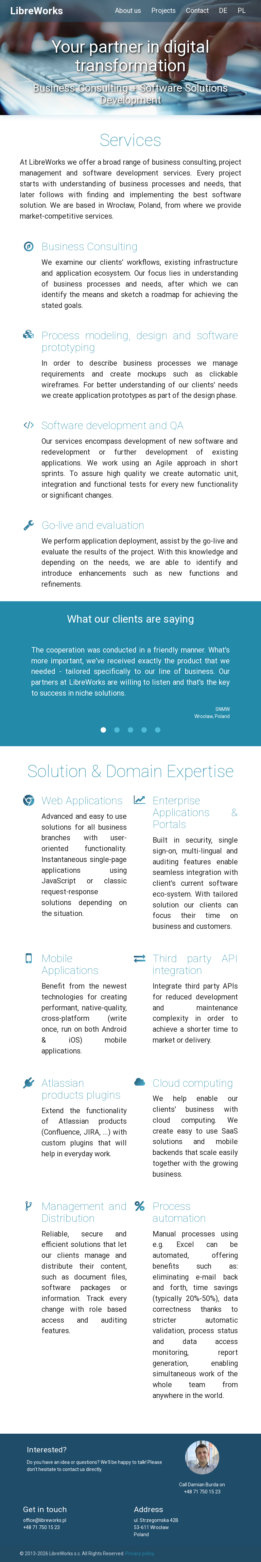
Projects (163, 11)
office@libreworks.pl (44, 1520)
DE (223, 11)
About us (128, 11)
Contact (197, 11)
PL (242, 11)
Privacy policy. (140, 1553)
